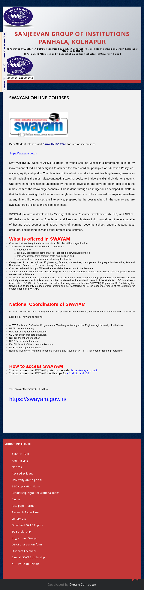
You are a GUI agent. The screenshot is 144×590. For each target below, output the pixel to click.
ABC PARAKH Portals (25, 564)
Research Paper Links (26, 512)
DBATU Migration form (27, 544)
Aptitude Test (20, 454)
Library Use (19, 518)
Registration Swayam (25, 538)
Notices (17, 467)
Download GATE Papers (27, 525)
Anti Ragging (20, 460)
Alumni (16, 499)
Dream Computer (82, 584)
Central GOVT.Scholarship (28, 557)
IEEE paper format (24, 505)
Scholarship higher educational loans (35, 493)
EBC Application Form (26, 486)
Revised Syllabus (22, 473)
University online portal (27, 480)
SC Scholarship (21, 531)
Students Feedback (24, 551)
